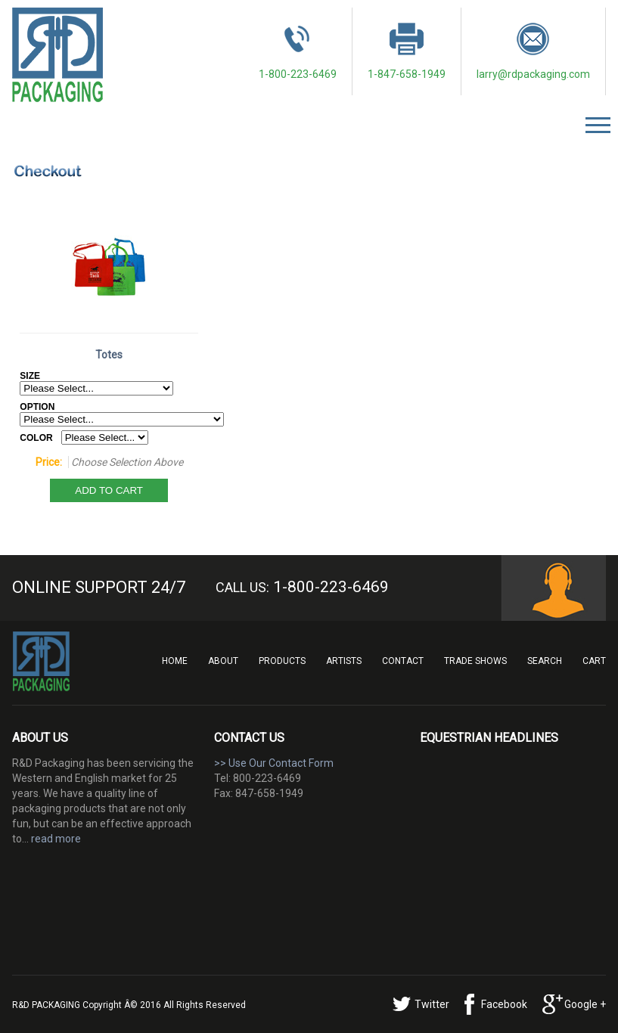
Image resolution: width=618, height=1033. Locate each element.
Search (544, 661)
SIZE (30, 376)
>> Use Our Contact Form (274, 763)
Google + (585, 1004)
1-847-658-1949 (407, 51)
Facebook (504, 1004)
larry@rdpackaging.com (533, 51)
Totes (109, 355)
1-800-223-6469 (298, 51)
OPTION (37, 407)
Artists (344, 661)
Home (175, 661)
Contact (403, 661)
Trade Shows (475, 661)
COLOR (36, 438)
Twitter (432, 1004)
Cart (594, 661)
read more (56, 839)
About (223, 661)
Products (282, 661)
